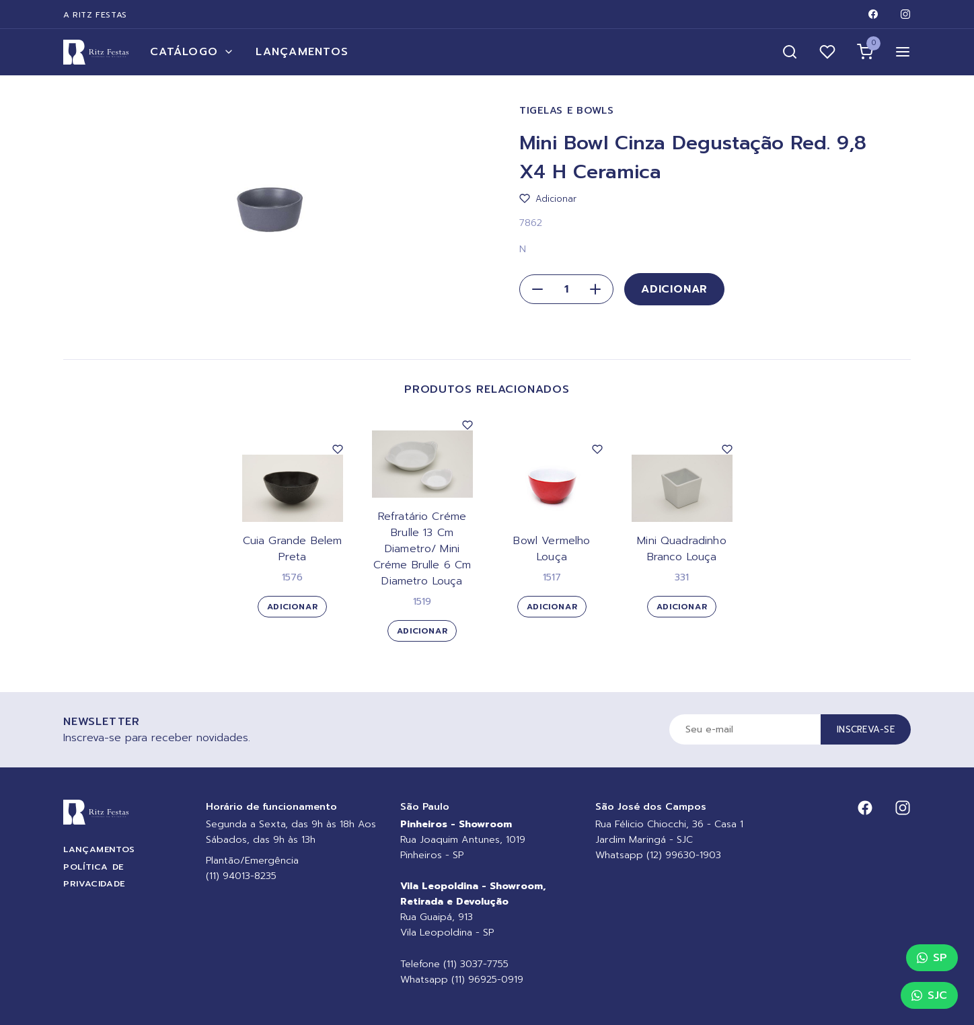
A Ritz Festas (95, 15)
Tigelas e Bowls (566, 111)
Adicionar (674, 289)
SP (932, 958)
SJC (929, 995)
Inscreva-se (866, 729)
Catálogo (192, 52)
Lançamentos (302, 52)
